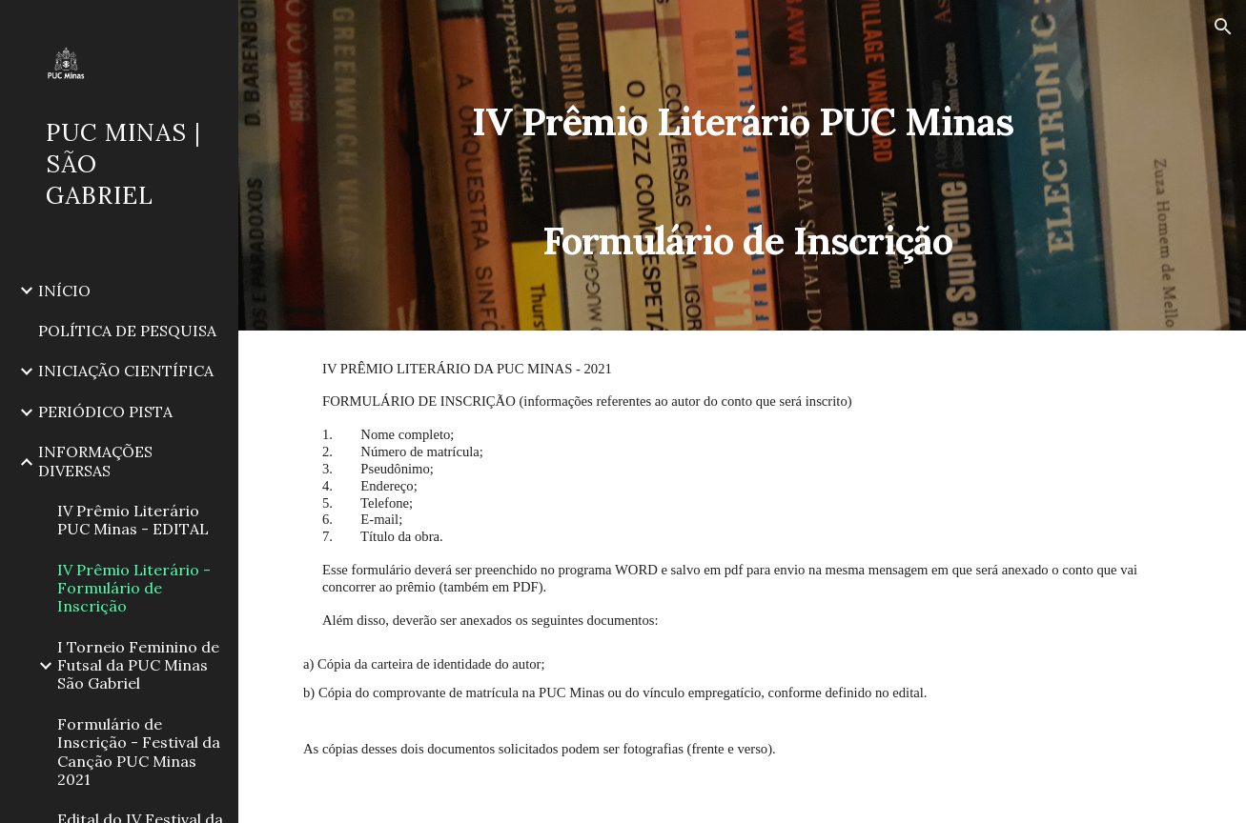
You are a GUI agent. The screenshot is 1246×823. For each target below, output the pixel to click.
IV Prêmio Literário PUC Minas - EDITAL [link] (133, 519)
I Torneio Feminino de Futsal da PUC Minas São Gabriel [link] (138, 665)
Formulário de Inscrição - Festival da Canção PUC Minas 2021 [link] (138, 751)
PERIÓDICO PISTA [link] (105, 411)
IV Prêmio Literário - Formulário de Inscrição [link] (134, 588)
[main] (742, 165)
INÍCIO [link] (64, 290)
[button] (1223, 27)
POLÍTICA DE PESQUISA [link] (127, 330)
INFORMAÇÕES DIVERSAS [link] (95, 460)
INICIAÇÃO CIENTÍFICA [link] (126, 370)
